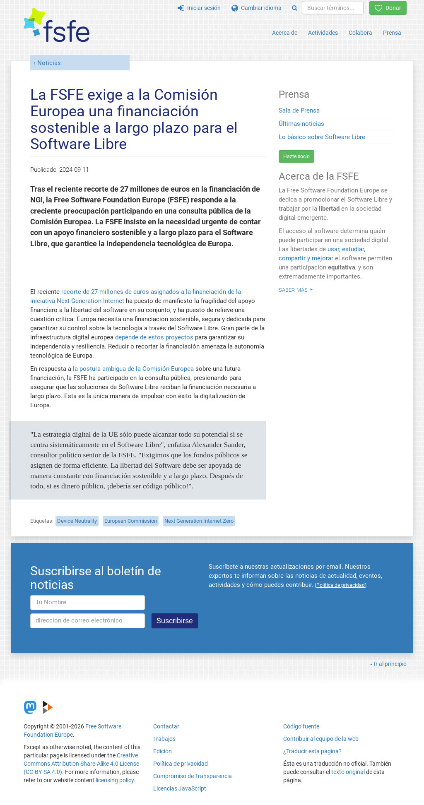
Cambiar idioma (256, 8)
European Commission (130, 521)
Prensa (392, 32)
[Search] (294, 7)
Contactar (166, 726)
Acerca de (284, 32)
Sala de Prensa (299, 110)
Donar (388, 8)
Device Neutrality (77, 521)
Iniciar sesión (199, 8)
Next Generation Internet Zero (199, 521)
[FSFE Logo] (56, 25)
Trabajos (164, 738)
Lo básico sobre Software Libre (322, 137)
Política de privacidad (180, 763)
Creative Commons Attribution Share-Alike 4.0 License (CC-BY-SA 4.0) (81, 763)
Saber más (293, 289)
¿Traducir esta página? (312, 751)
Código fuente (301, 726)
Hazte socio (296, 156)
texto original (348, 772)
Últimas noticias (301, 123)
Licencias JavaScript (179, 788)
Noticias (49, 63)
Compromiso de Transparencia (192, 776)
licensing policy (115, 780)
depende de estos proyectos (154, 337)
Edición (162, 751)
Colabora (360, 32)
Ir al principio (390, 664)
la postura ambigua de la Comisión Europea (133, 368)
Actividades (323, 32)
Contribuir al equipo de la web (321, 738)
